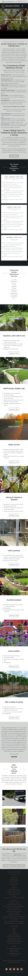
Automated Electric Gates (14, 894)
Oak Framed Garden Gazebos (14, 936)
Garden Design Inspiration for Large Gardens (14, 921)
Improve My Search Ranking (14, 962)
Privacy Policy (14, 882)
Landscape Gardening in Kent (14, 891)
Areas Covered (14, 887)
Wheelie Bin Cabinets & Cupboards (14, 941)
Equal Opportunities (14, 881)
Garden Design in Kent (14, 889)
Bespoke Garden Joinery (14, 935)
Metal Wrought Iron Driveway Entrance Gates (14, 898)
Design (14, 928)
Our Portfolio (14, 933)
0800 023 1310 (23, 1)
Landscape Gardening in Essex (14, 893)
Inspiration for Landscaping (14, 914)
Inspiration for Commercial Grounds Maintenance (14, 906)
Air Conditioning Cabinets (14, 943)
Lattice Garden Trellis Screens (14, 940)
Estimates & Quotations (14, 874)
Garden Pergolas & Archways (14, 938)
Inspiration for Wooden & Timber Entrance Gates (14, 916)
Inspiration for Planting (14, 913)
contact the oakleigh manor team (14, 866)
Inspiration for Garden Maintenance (14, 911)
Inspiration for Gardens (14, 903)
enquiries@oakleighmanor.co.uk (11, 1)
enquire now (14, 156)
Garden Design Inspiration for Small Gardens (14, 923)
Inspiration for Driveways (14, 909)
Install (14, 930)
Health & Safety (14, 877)
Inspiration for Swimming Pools (14, 904)
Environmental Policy (14, 879)
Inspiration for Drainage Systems (14, 908)
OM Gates (14, 896)
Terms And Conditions (14, 884)
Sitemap (14, 886)
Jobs (14, 876)
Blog (14, 931)
